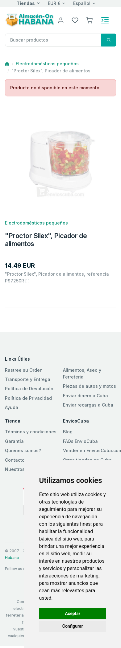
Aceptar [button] (72, 613)
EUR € (54, 3)
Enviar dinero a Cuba (85, 395)
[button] (89, 19)
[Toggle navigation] (105, 20)
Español (81, 3)
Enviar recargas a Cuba (88, 404)
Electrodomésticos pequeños (47, 63)
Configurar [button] (72, 626)
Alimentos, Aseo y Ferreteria (82, 373)
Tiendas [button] (26, 3)
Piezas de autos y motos (89, 386)
